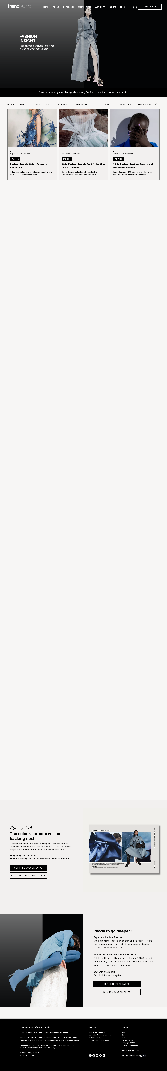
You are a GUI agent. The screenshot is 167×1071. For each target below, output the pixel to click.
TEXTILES (96, 104)
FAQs (124, 1037)
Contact (125, 1035)
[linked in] (100, 1055)
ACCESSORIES (63, 104)
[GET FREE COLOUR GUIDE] (28, 868)
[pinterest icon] (97, 1055)
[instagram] (90, 1055)
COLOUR (36, 104)
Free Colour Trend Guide (99, 1040)
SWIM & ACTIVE (80, 104)
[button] (55, 6)
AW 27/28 (21, 827)
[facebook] (93, 1055)
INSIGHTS (11, 104)
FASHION (23, 104)
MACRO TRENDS (126, 104)
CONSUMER (110, 104)
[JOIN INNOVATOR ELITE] (117, 992)
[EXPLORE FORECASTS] (117, 984)
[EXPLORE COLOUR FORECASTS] (28, 875)
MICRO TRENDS (144, 104)
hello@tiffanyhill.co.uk (130, 1050)
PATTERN (48, 104)
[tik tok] (104, 1055)
